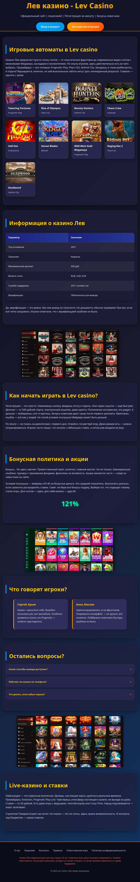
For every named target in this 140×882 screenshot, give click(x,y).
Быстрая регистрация (85, 26)
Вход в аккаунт (50, 26)
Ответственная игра (77, 850)
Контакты (44, 850)
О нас (17, 850)
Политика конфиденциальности (109, 850)
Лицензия (29, 850)
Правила (57, 850)
